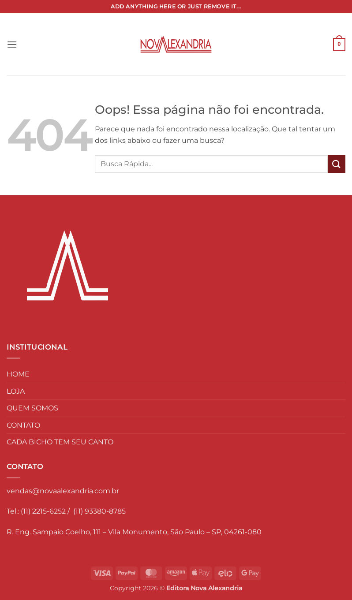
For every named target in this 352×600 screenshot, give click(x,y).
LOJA (16, 391)
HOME (18, 374)
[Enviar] (336, 163)
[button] (12, 44)
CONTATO (23, 425)
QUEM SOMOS (32, 408)
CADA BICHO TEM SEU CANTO (60, 442)
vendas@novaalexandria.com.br (63, 491)
